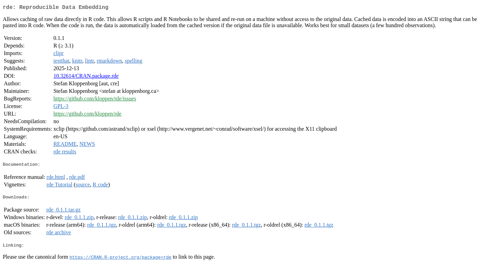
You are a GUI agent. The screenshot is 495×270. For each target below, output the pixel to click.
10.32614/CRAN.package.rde (86, 77)
